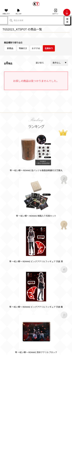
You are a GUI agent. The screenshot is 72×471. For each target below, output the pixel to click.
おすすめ (36, 48)
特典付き (23, 48)
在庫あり (49, 48)
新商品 (10, 48)
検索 (67, 20)
